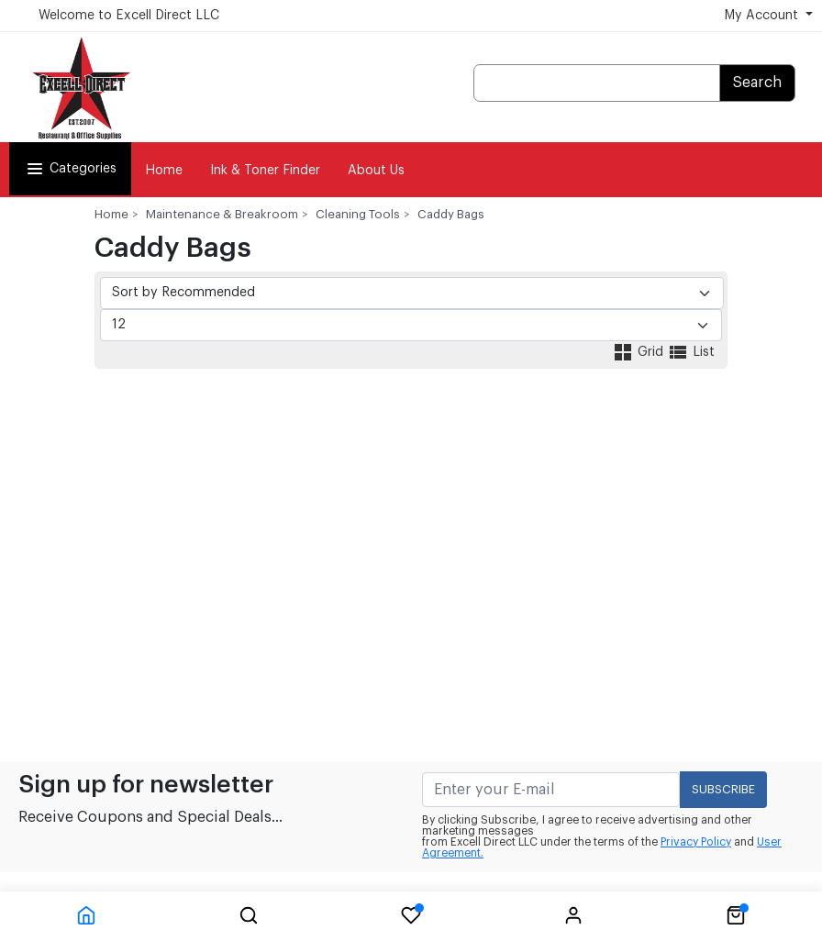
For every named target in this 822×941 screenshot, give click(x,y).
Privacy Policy (696, 841)
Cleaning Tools (358, 214)
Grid (639, 352)
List (691, 352)
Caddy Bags (450, 214)
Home (164, 170)
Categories (70, 168)
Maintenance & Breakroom (222, 214)
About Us (376, 170)
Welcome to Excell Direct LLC (129, 15)
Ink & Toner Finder (265, 170)
